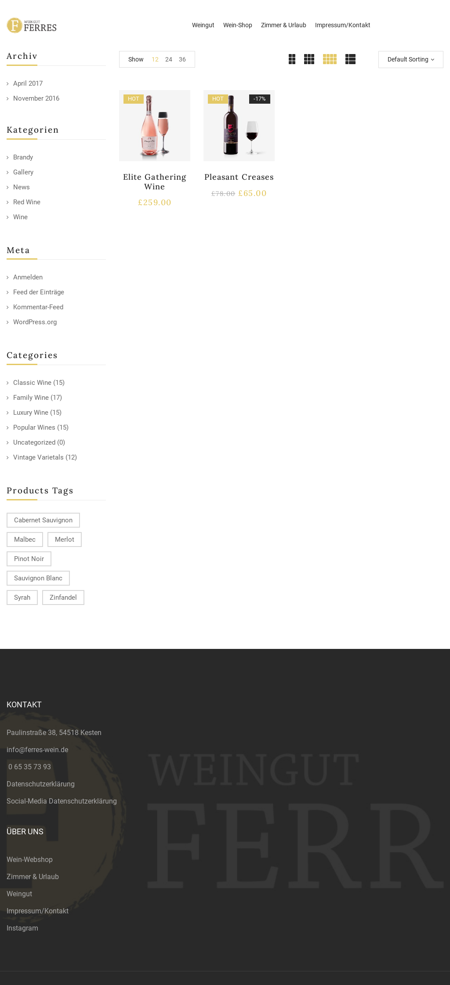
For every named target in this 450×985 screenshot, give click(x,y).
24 (168, 59)
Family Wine (31, 398)
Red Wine (26, 202)
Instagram (22, 928)
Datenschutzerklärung (41, 784)
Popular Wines (34, 427)
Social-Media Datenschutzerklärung (62, 801)
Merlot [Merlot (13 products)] (64, 539)
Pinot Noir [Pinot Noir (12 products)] (29, 559)
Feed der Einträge (38, 292)
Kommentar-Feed (38, 307)
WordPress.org (35, 322)
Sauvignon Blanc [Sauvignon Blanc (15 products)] (38, 578)
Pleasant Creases (239, 177)
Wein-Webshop (30, 859)
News (21, 187)
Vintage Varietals (38, 457)
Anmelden (28, 277)
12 (155, 59)
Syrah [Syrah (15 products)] (22, 597)
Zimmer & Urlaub (33, 877)
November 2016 (36, 98)
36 (182, 59)
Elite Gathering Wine (154, 182)
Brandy (23, 157)
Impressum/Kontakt (38, 911)
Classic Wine (32, 383)
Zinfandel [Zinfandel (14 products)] (63, 597)
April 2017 (28, 83)
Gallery (23, 172)
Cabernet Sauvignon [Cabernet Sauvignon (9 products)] (43, 520)
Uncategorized (34, 442)
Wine (20, 217)
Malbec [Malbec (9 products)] (25, 539)
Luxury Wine (30, 412)
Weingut (19, 894)
